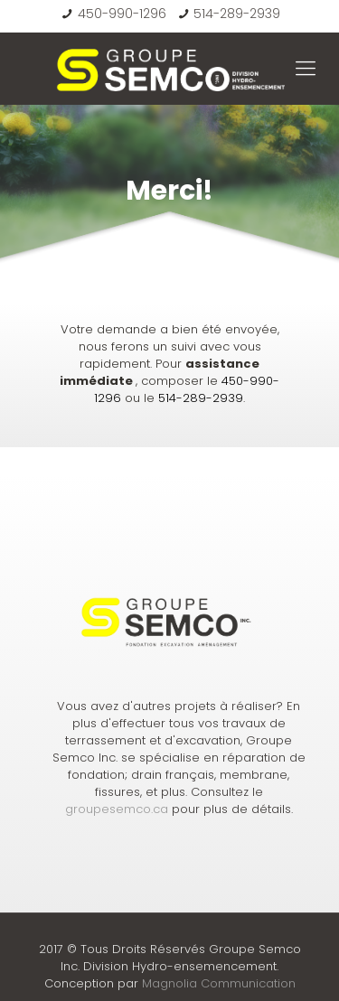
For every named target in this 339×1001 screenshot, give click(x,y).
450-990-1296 (122, 14)
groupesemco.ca (116, 809)
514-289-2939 (236, 14)
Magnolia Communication (219, 983)
